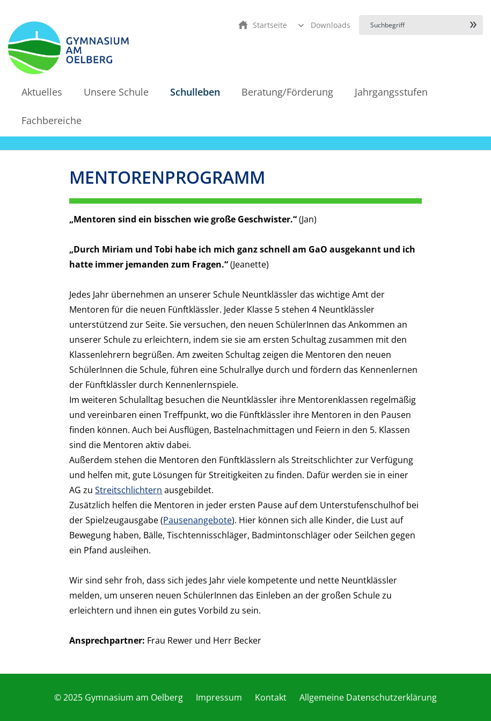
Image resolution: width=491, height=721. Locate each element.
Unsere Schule (116, 91)
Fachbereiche (51, 120)
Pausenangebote (197, 520)
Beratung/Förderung (287, 91)
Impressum (219, 697)
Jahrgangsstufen (391, 91)
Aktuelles (41, 91)
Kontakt (271, 697)
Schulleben (195, 91)
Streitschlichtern (128, 490)
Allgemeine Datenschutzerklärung (368, 697)
